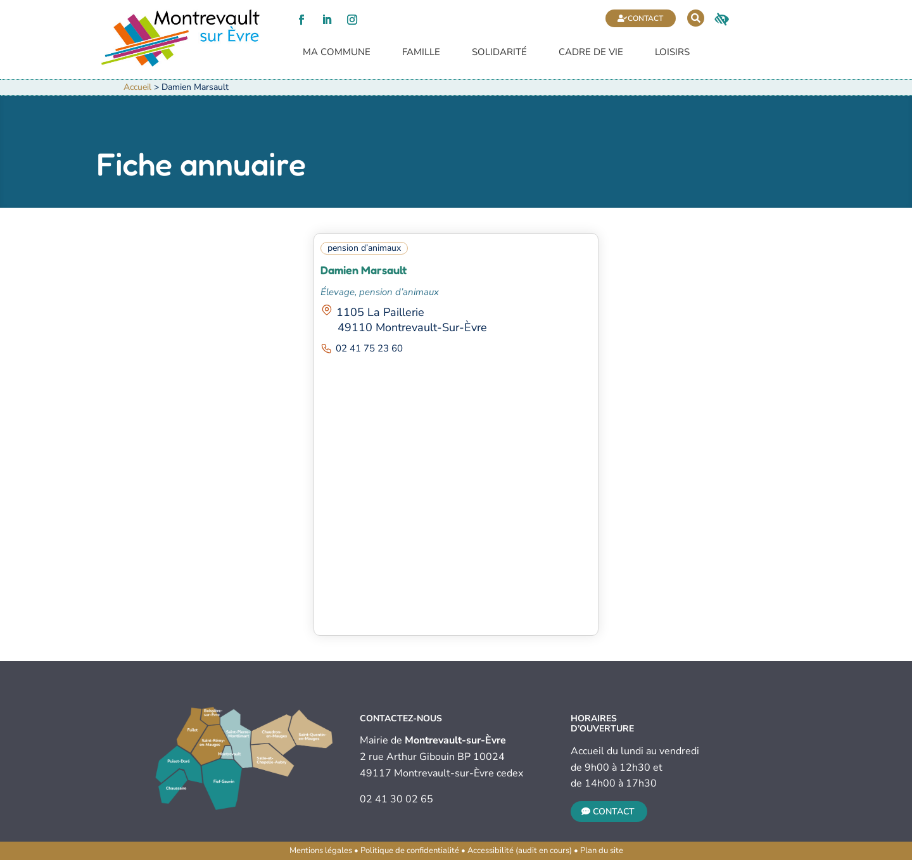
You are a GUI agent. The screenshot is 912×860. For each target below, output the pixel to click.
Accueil (137, 87)
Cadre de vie (591, 52)
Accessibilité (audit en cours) (519, 850)
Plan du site (601, 850)
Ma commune (336, 52)
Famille (421, 52)
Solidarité (499, 52)
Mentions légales (320, 850)
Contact (645, 18)
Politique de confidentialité (409, 850)
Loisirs (672, 52)
